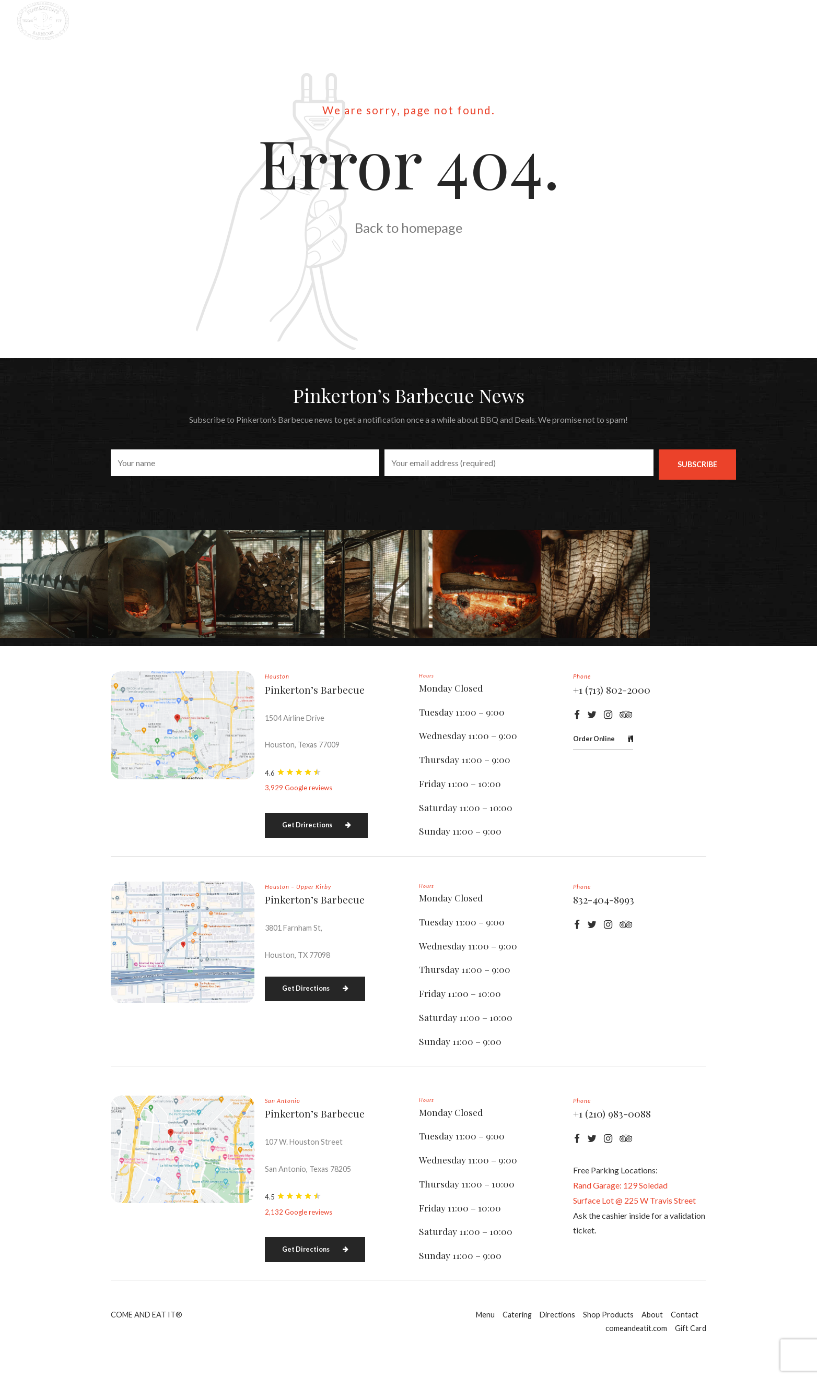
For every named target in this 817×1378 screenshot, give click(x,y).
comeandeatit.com (697, 20)
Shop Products (484, 20)
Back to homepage (408, 227)
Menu (281, 20)
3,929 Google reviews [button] (298, 815)
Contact (613, 20)
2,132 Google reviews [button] (298, 1240)
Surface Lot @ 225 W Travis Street (634, 1228)
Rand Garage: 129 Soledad (620, 1213)
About (555, 20)
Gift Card (781, 20)
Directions (404, 20)
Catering (336, 20)
